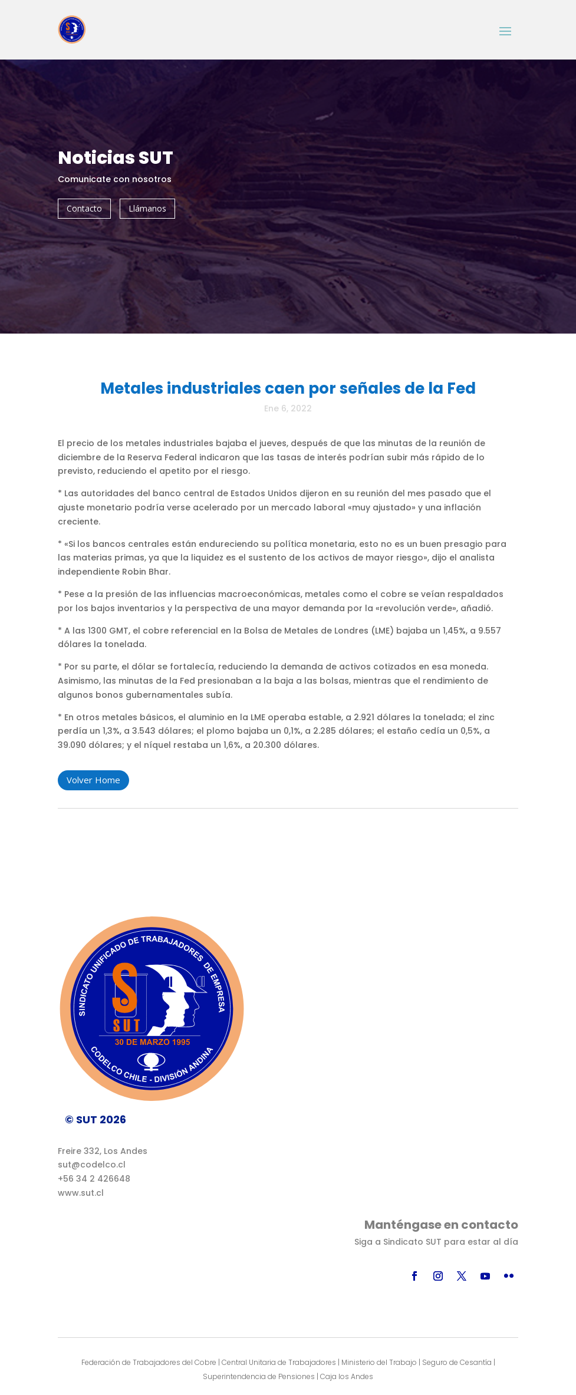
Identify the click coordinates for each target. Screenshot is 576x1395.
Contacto (84, 208)
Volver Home (93, 780)
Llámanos (147, 208)
